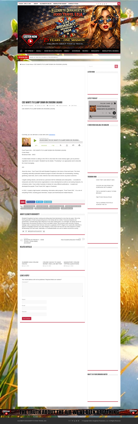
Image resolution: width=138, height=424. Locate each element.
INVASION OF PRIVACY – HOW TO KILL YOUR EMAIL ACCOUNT (34, 241)
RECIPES (85, 51)
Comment (25, 282)
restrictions (52, 134)
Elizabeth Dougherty (28, 105)
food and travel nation (73, 206)
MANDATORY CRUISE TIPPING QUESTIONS (71, 263)
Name (23, 299)
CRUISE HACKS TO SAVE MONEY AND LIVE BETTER (52, 263)
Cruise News (29, 64)
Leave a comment (63, 105)
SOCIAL (38, 51)
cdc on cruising (30, 206)
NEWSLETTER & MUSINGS (110, 51)
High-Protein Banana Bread (104, 197)
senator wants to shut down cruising (47, 208)
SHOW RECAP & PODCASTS (53, 51)
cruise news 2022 (42, 206)
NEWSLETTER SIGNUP (59, 3)
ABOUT (36, 3)
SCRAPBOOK (76, 51)
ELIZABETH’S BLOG (45, 3)
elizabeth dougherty (56, 206)
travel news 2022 (67, 208)
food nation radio (27, 208)
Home (22, 64)
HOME (21, 51)
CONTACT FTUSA (73, 3)
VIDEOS (66, 51)
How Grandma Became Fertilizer (71, 239)
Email (23, 305)
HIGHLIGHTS (95, 51)
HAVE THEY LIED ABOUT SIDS (105, 180)
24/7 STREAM (29, 51)
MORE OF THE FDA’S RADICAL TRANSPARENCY (44, 57)
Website (24, 311)
